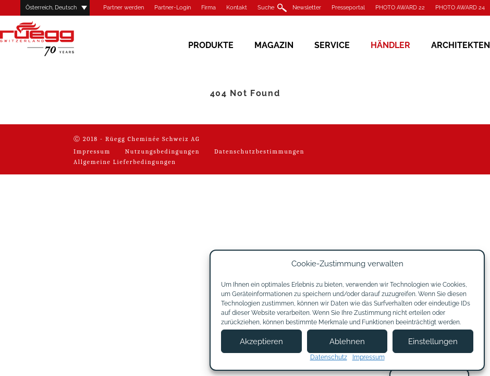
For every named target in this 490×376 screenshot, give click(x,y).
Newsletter (306, 7)
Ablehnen (347, 341)
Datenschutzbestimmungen (259, 151)
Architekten (460, 45)
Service (332, 45)
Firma (208, 7)
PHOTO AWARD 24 (460, 7)
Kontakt (236, 7)
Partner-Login (172, 7)
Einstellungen (433, 341)
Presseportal (348, 7)
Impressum (92, 151)
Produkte (211, 45)
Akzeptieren (261, 341)
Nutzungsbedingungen (162, 151)
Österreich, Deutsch (51, 7)
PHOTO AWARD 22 (400, 7)
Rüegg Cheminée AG (52, 39)
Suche (266, 7)
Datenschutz (328, 357)
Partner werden (123, 7)
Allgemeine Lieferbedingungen (125, 162)
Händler (390, 45)
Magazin (273, 45)
